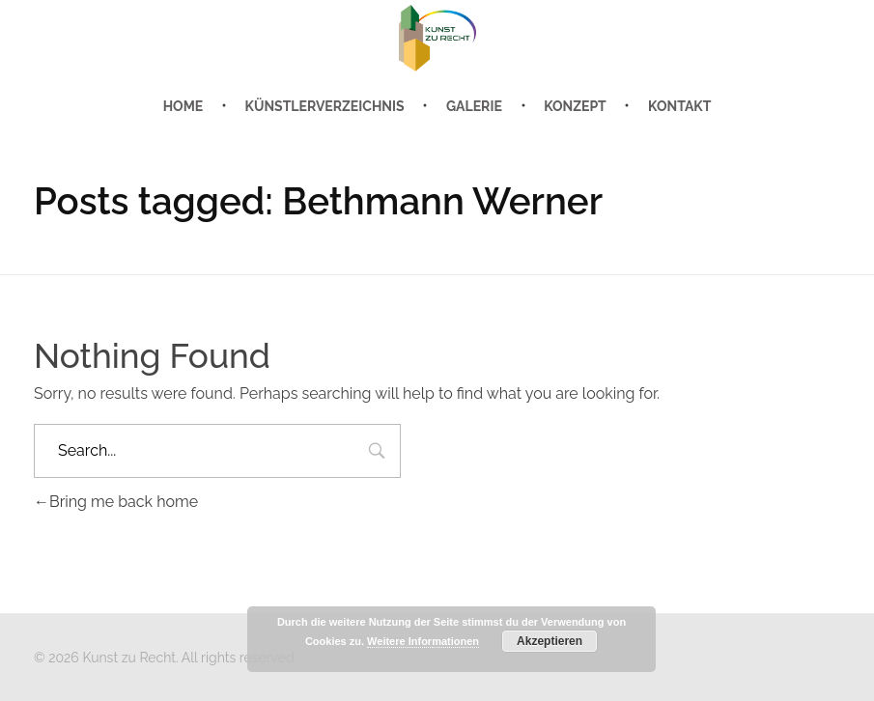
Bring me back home (116, 501)
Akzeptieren (549, 641)
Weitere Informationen (423, 641)
